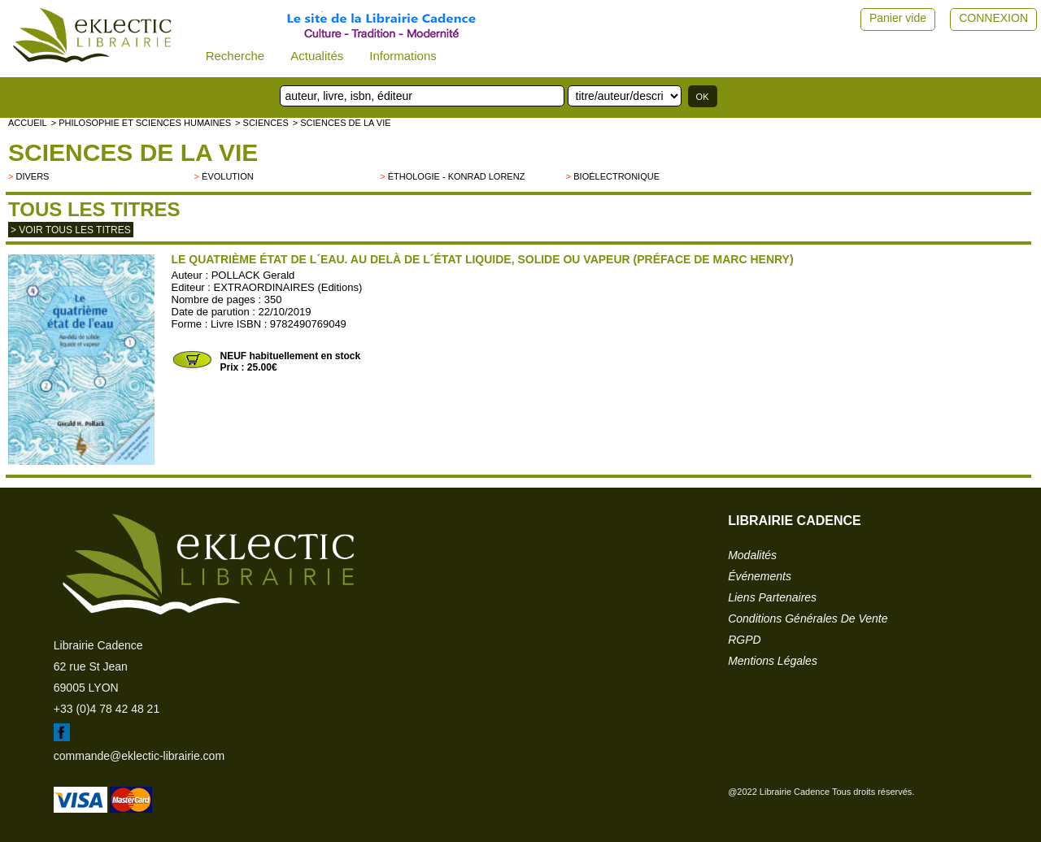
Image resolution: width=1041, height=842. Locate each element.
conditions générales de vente (807, 618)
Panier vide (897, 17)
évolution (228, 176)
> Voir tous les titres (71, 230)
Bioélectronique (616, 176)
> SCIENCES (262, 123)
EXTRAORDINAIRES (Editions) (288, 287)
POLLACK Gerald (253, 275)
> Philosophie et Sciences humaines (141, 123)
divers (32, 176)
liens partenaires (772, 597)
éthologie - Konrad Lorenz (456, 176)
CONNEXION (993, 17)
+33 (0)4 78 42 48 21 (106, 708)
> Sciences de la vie (342, 123)
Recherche (235, 56)
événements (759, 576)
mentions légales (772, 660)
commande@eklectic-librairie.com (139, 755)
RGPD (744, 639)
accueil (27, 123)
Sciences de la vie (133, 152)
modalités (752, 555)
